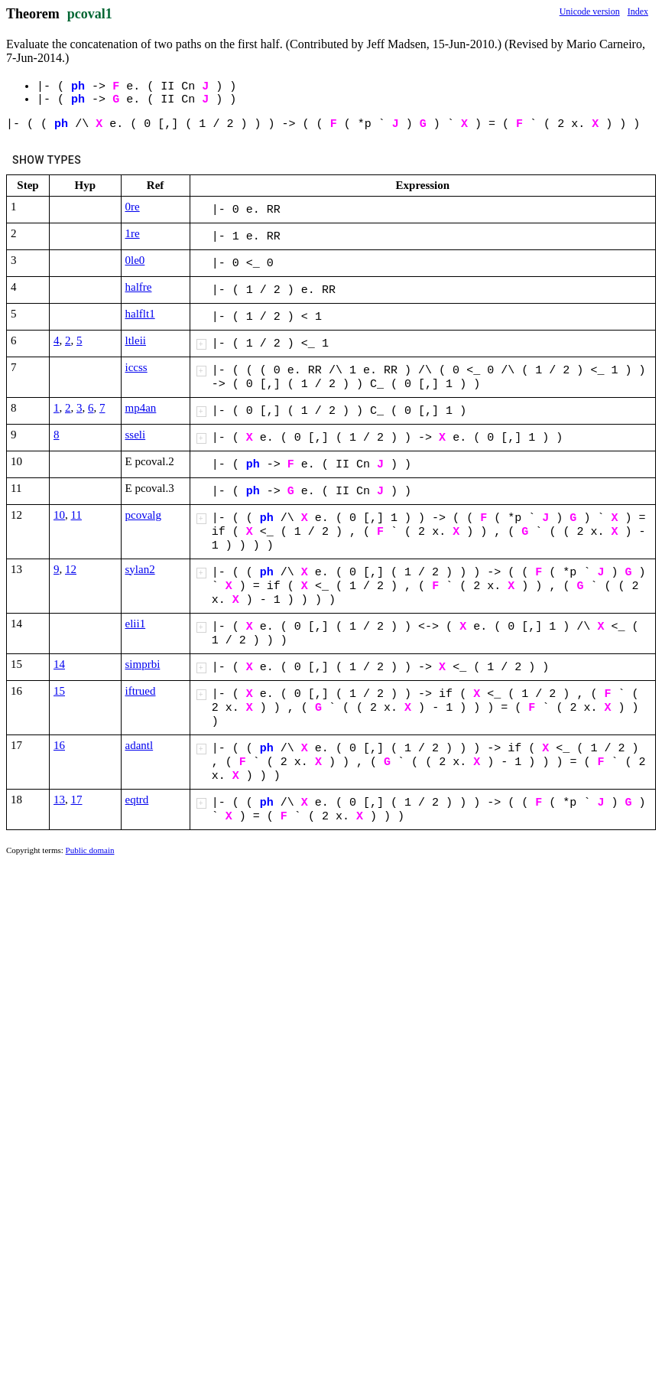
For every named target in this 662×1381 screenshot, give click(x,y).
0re (132, 206)
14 (59, 664)
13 (59, 799)
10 (59, 515)
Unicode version (590, 11)
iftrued (140, 691)
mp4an (141, 408)
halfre (138, 287)
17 (77, 799)
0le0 (135, 260)
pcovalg (143, 515)
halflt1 (140, 314)
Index (638, 11)
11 (76, 515)
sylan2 (140, 569)
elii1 (135, 623)
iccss (136, 367)
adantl (139, 745)
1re (132, 233)
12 (70, 569)
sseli (135, 434)
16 (59, 745)
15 (59, 691)
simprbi (143, 664)
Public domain (90, 850)
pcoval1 (89, 13)
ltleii (136, 340)
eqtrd (137, 799)
